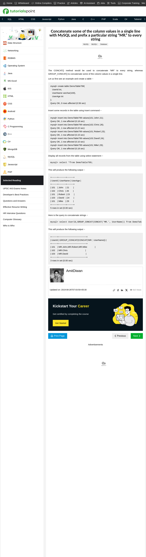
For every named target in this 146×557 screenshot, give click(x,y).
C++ (93, 19)
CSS (33, 19)
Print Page (58, 336)
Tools (111, 3)
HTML (21, 19)
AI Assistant (87, 3)
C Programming (13, 126)
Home (7, 3)
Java (73, 19)
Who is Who (9, 225)
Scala (115, 19)
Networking (10, 50)
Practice (59, 3)
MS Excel (10, 81)
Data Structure (12, 43)
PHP (104, 19)
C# (126, 19)
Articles (72, 3)
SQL (10, 19)
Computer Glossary (12, 219)
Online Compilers (41, 3)
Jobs (101, 3)
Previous (120, 336)
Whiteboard (22, 3)
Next (136, 336)
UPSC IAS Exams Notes (14, 188)
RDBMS (9, 58)
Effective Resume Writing (15, 207)
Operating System (14, 66)
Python (61, 19)
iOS (7, 88)
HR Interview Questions (14, 213)
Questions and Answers (14, 201)
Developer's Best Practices (16, 194)
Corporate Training (128, 3)
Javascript (46, 19)
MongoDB (10, 149)
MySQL (9, 157)
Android (9, 111)
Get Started (60, 323)
